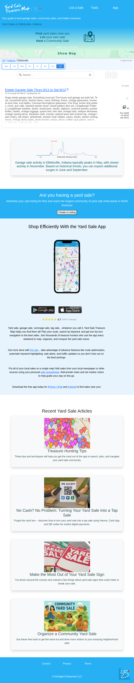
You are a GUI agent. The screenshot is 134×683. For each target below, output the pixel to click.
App (115, 7)
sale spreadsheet (50, 372)
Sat (45, 66)
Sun (52, 66)
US (3, 60)
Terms (88, 663)
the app (34, 350)
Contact (46, 663)
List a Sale (76, 7)
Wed (22, 66)
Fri (37, 66)
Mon (6, 66)
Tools (94, 7)
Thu (29, 66)
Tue (14, 66)
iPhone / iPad (55, 387)
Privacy (67, 663)
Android (72, 387)
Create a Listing (66, 212)
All (60, 66)
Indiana (11, 60)
